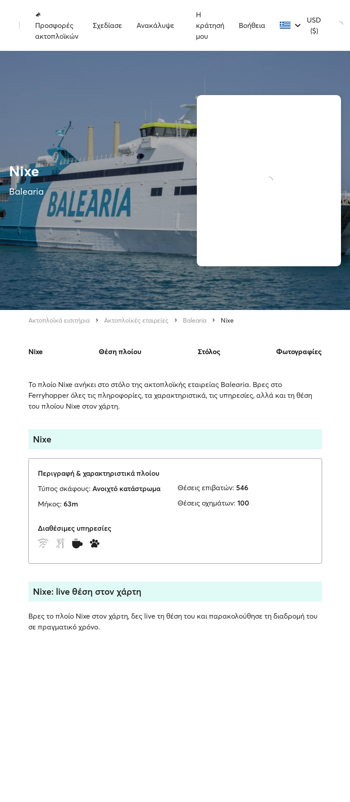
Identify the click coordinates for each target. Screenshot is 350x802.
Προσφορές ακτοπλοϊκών (56, 26)
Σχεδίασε (107, 25)
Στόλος (209, 351)
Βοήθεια (252, 25)
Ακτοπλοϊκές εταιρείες (136, 320)
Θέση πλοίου (120, 351)
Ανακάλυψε (155, 25)
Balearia (194, 320)
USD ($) (314, 25)
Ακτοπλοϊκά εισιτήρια (59, 320)
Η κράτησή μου (210, 25)
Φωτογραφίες (299, 351)
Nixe (227, 320)
